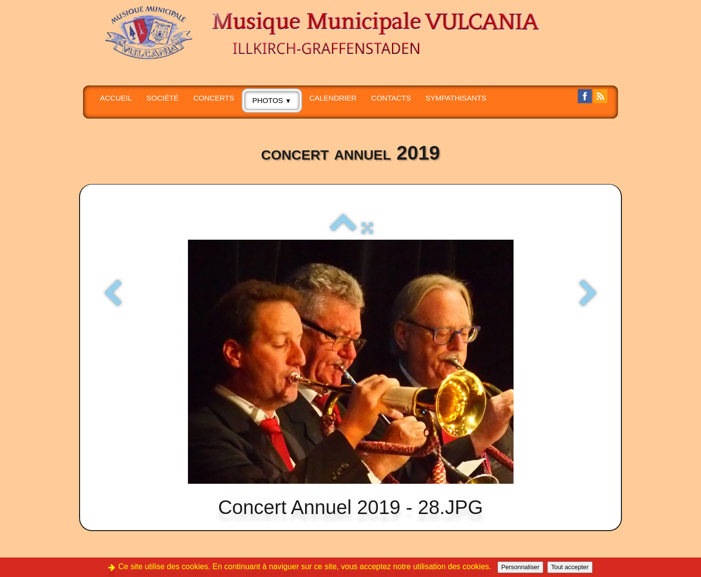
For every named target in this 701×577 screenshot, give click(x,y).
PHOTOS (271, 100)
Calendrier (333, 98)
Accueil (116, 98)
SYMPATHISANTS (456, 98)
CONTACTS (391, 98)
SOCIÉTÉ (162, 98)
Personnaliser (520, 567)
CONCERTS (213, 98)
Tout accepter (570, 567)
